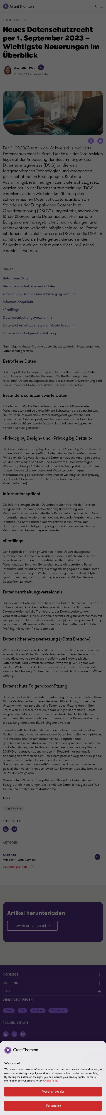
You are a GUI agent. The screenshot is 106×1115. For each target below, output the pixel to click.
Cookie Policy (50, 1080)
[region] (53, 1078)
